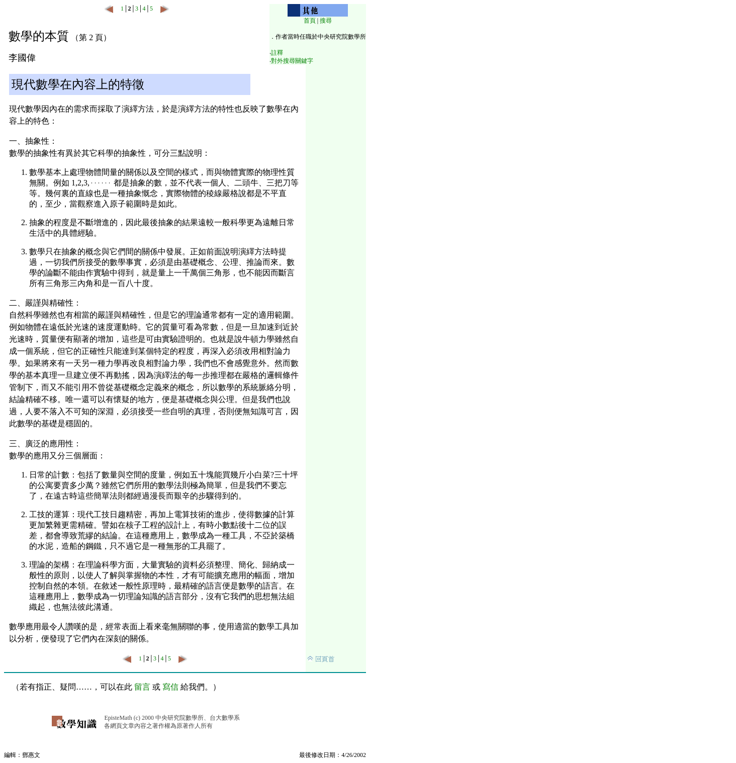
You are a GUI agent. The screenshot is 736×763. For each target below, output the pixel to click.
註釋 (277, 52)
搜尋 (326, 20)
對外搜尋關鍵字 (292, 60)
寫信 (170, 687)
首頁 (310, 20)
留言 (142, 687)
